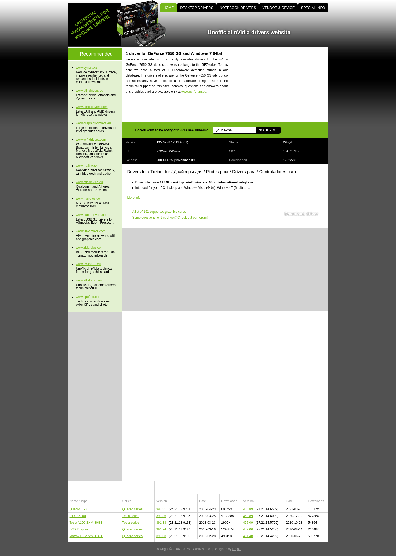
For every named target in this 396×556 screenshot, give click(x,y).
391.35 (161, 516)
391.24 (161, 529)
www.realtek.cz (86, 165)
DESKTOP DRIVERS (196, 8)
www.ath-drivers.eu (89, 90)
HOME (168, 8)
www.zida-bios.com (90, 247)
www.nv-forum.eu (193, 91)
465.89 (248, 509)
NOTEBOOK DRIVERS (238, 8)
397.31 (161, 509)
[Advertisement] (282, 84)
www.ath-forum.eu (89, 280)
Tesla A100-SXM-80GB (86, 523)
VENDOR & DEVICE (278, 8)
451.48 (248, 536)
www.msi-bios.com (89, 198)
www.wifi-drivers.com (91, 139)
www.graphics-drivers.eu (93, 123)
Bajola (236, 549)
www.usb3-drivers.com (92, 214)
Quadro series (132, 509)
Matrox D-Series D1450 (86, 536)
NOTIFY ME (268, 130)
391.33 (161, 523)
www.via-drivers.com (91, 231)
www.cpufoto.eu (87, 296)
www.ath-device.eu (89, 182)
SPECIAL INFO (313, 8)
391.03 (161, 536)
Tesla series (130, 516)
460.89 (248, 516)
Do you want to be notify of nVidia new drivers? (171, 130)
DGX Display (79, 529)
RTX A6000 (78, 516)
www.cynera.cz (86, 67)
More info (134, 197)
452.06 (248, 529)
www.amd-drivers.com (92, 107)
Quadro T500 (79, 509)
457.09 (248, 523)
